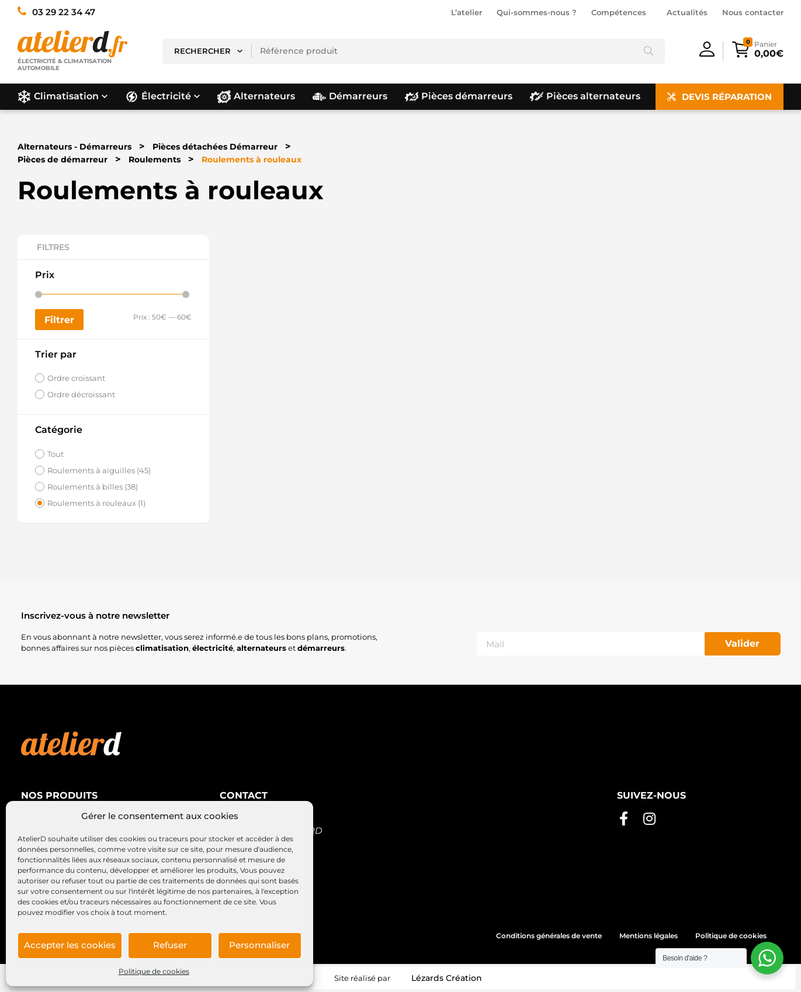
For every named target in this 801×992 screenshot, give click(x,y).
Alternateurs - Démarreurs (74, 146)
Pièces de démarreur (63, 159)
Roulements (155, 159)
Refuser (170, 945)
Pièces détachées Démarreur (215, 146)
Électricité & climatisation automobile (65, 66)
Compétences (621, 12)
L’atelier (466, 12)
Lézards (446, 978)
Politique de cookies (154, 971)
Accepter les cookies (70, 945)
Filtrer (59, 319)
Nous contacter (752, 12)
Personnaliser (259, 945)
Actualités (687, 12)
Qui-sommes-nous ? (537, 12)
